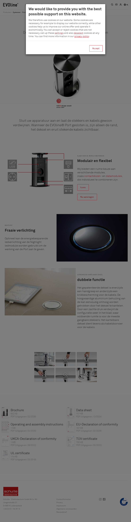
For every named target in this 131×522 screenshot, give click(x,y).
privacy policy (81, 36)
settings (59, 33)
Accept (95, 48)
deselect (78, 33)
